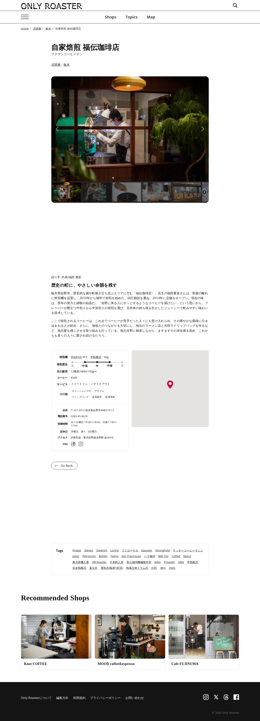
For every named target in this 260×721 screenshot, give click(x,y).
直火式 (93, 568)
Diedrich (76, 357)
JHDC (172, 568)
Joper (75, 556)
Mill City (163, 556)
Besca (187, 556)
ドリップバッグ (80, 396)
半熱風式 (95, 357)
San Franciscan (131, 556)
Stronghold (162, 550)
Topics (132, 17)
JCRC (154, 568)
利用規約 (79, 698)
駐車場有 (110, 396)
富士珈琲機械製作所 (139, 562)
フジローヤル (130, 550)
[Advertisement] (130, 236)
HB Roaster (99, 562)
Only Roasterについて (36, 698)
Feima (114, 556)
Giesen (88, 550)
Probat (76, 550)
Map (151, 17)
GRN (181, 562)
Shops (110, 17)
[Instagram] (81, 444)
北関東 (56, 65)
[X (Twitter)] (216, 699)
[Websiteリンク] (73, 444)
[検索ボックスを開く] (235, 5)
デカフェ (99, 391)
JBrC (163, 568)
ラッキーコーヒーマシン (188, 550)
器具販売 (97, 396)
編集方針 (62, 698)
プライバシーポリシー (105, 698)
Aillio (157, 562)
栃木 (67, 65)
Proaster (169, 562)
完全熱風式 (79, 568)
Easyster (146, 550)
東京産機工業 (80, 562)
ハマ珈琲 (149, 556)
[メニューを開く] (25, 17)
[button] (57, 129)
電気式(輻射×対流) (112, 568)
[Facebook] (236, 699)
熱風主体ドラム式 (137, 568)
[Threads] (226, 699)
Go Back (67, 466)
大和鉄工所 (116, 562)
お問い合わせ (134, 698)
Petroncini (89, 556)
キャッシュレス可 (81, 391)
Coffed (176, 556)
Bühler (103, 556)
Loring (114, 550)
